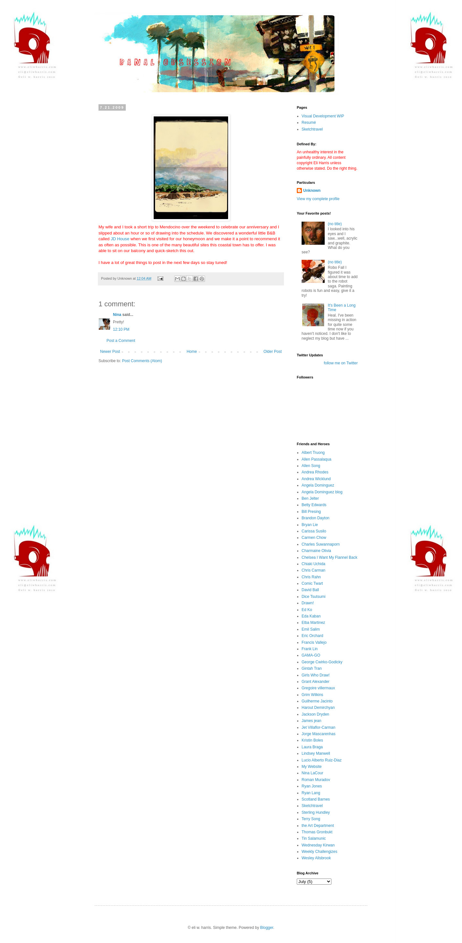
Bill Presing (311, 511)
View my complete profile (318, 199)
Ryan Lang (311, 793)
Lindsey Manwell (316, 753)
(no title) (335, 224)
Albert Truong (313, 452)
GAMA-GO (311, 655)
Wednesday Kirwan (318, 845)
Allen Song (311, 465)
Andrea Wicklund (316, 479)
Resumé (309, 122)
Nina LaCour (312, 773)
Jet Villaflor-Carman (318, 727)
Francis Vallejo (314, 642)
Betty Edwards (314, 505)
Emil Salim (311, 629)
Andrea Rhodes (315, 472)
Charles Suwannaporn (321, 544)
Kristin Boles (312, 740)
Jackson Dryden (315, 714)
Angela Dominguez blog (322, 492)
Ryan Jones (312, 786)
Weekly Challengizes (319, 851)
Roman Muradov (316, 779)
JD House (120, 238)
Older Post (272, 351)
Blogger (266, 927)
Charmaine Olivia (316, 550)
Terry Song (311, 819)
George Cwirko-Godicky (322, 662)
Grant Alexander (315, 681)
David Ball (310, 590)
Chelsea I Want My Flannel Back (329, 557)
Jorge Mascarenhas (318, 734)
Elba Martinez (313, 622)
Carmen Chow (314, 537)
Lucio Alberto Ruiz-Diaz (322, 760)
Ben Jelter (310, 498)
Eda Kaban (311, 616)
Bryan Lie (310, 524)
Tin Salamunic (314, 838)
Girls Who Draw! (315, 675)
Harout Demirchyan (318, 707)
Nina (117, 314)
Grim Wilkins (312, 694)
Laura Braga (312, 747)
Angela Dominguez (318, 485)
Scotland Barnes (316, 799)
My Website (311, 766)
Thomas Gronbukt (317, 832)
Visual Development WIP (323, 116)
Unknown (312, 190)
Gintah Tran (312, 668)
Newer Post (110, 351)
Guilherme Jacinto (317, 701)
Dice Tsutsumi (313, 596)
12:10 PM (121, 329)
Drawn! (308, 603)
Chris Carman (313, 570)
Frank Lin (310, 649)
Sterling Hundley (316, 812)
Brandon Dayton (315, 518)
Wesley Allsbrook (316, 858)
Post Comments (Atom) (142, 361)
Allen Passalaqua (316, 459)
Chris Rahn (311, 577)
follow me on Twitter (341, 363)
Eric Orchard (312, 635)
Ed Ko (307, 609)
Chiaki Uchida (313, 564)
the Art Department (318, 825)
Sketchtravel (312, 129)
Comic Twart (312, 583)
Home (192, 351)
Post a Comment (121, 340)
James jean (311, 720)
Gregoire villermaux (318, 688)
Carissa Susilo (314, 531)
